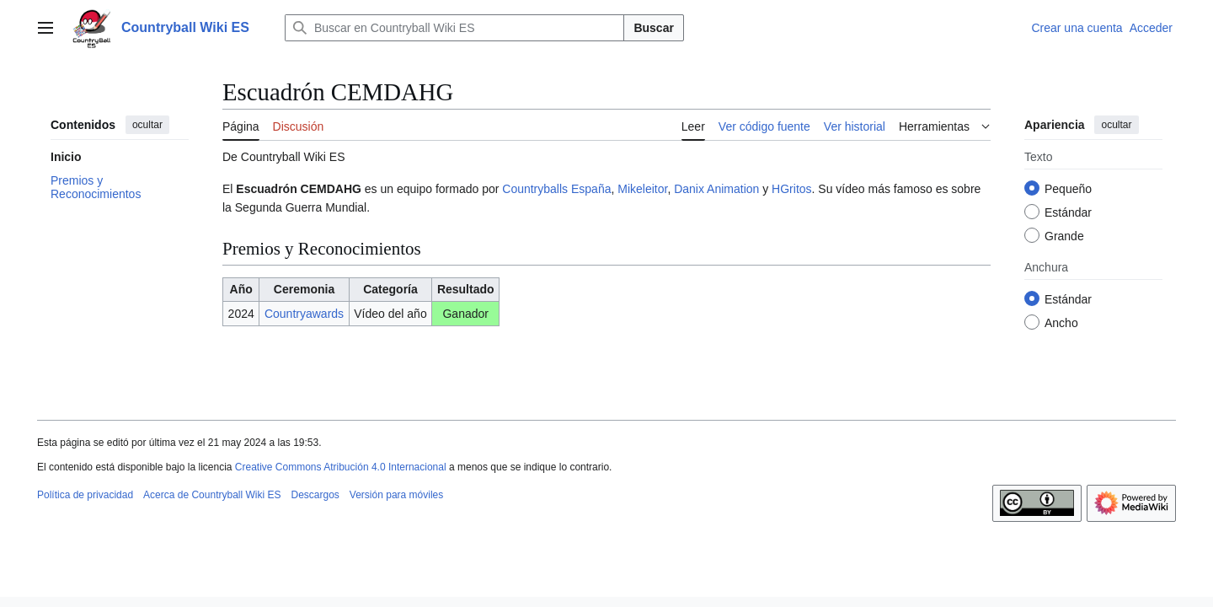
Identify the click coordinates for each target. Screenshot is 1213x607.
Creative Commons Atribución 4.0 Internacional (340, 467)
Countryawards (304, 313)
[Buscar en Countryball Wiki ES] (455, 27)
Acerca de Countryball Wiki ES (212, 495)
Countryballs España (556, 189)
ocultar (147, 125)
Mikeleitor (642, 189)
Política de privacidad (85, 495)
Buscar (653, 28)
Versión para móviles (396, 495)
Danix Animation (716, 189)
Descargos (315, 495)
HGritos (791, 189)
